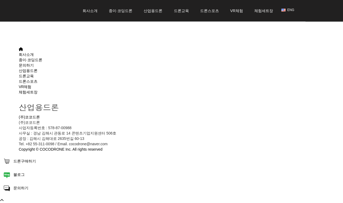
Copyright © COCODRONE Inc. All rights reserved (60, 149)
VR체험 (236, 15)
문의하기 (26, 65)
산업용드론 (153, 15)
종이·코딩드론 (120, 15)
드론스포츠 (209, 15)
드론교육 (181, 15)
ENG (287, 10)
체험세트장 (263, 15)
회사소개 (90, 15)
